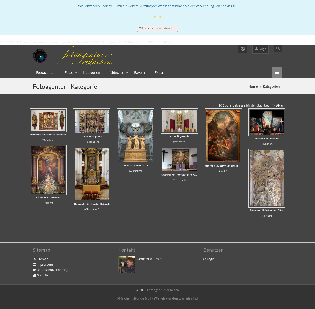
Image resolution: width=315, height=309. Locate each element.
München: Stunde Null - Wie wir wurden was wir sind (157, 298)
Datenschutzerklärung (50, 270)
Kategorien (91, 72)
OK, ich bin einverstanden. (157, 28)
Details (158, 17)
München (117, 72)
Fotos (69, 72)
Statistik (40, 275)
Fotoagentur (45, 72)
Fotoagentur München (163, 290)
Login (260, 49)
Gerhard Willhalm (149, 259)
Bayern (139, 72)
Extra (159, 72)
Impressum (43, 264)
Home (253, 86)
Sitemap (40, 259)
